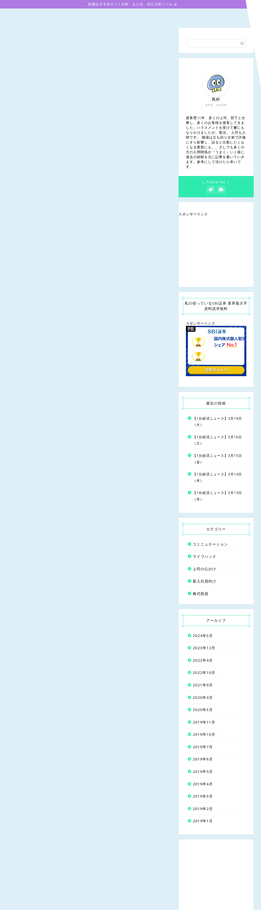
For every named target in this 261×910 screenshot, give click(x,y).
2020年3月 (203, 709)
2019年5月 (203, 771)
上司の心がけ (130, 15)
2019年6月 (203, 759)
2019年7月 (203, 746)
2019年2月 (203, 808)
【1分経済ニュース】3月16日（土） (217, 440)
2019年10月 (204, 734)
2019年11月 (204, 722)
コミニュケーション (181, 14)
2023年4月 (203, 660)
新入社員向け (81, 15)
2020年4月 (203, 697)
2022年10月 (204, 672)
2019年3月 (203, 796)
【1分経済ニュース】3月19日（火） (217, 421)
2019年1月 (203, 821)
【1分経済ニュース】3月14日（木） (217, 477)
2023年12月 (204, 647)
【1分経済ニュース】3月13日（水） (217, 496)
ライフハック (204, 556)
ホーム (30, 15)
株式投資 (231, 14)
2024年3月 (203, 635)
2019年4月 (203, 783)
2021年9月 (203, 684)
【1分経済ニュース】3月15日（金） (217, 458)
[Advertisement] (216, 251)
